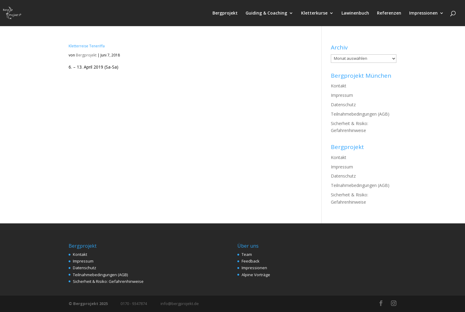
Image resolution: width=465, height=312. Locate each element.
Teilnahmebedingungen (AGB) (360, 114)
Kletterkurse (314, 13)
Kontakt (338, 86)
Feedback (251, 261)
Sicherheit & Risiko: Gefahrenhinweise (108, 281)
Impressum (342, 95)
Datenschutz (343, 104)
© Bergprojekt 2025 (89, 303)
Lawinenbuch (355, 13)
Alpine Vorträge (256, 274)
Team (247, 254)
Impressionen (423, 13)
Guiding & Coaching (266, 13)
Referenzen (389, 13)
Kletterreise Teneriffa (87, 46)
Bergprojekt (225, 13)
